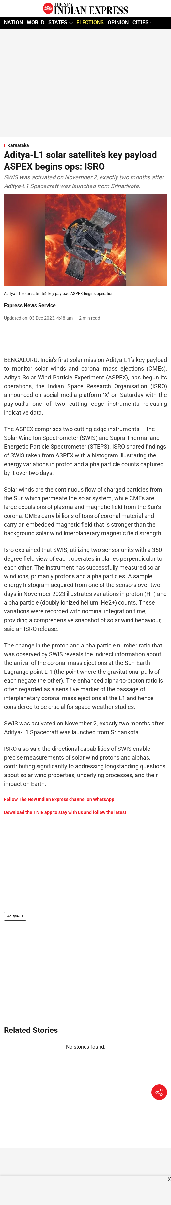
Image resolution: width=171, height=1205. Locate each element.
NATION (13, 22)
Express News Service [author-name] (30, 305)
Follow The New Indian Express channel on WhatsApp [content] (59, 799)
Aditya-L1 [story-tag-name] (15, 916)
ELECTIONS (90, 22)
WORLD (35, 22)
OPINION (118, 22)
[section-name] (85, 145)
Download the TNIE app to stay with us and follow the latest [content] (65, 812)
